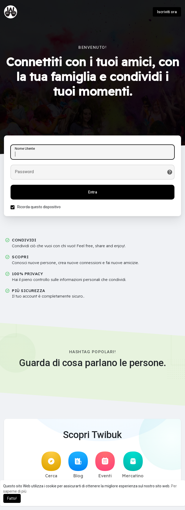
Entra (92, 192)
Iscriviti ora (167, 12)
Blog (78, 464)
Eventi (105, 464)
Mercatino (133, 464)
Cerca (51, 464)
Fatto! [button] (12, 498)
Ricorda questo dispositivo (39, 207)
